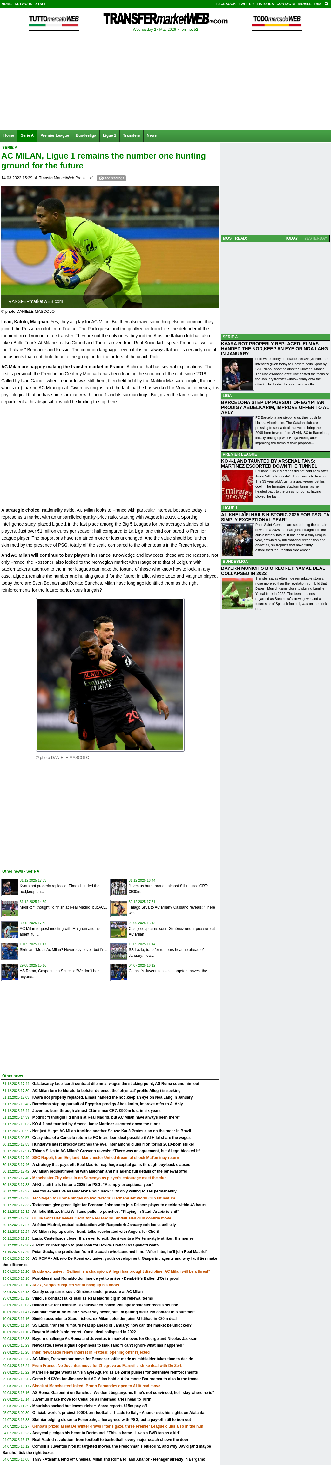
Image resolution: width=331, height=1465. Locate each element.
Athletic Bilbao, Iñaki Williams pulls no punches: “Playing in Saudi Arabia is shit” (105, 1211)
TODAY (291, 238)
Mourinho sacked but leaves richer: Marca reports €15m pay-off (89, 1406)
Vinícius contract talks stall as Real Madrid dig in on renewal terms (92, 1298)
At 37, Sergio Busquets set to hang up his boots (75, 1285)
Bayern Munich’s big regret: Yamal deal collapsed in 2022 (84, 1332)
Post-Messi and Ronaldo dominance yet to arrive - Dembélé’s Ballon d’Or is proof (105, 1278)
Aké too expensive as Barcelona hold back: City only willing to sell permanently (104, 1191)
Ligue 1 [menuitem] (109, 135)
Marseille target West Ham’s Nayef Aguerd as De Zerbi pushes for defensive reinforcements (115, 1372)
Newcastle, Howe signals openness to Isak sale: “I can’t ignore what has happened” (108, 1345)
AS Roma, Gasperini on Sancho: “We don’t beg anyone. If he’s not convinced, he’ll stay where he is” (123, 1392)
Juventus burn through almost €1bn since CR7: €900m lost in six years (96, 1110)
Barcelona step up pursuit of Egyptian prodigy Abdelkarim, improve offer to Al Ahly (107, 1104)
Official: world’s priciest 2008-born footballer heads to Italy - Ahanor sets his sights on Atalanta (118, 1412)
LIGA (227, 395)
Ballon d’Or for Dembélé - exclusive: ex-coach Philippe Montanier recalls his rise (105, 1305)
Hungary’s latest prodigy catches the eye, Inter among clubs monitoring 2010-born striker (113, 1144)
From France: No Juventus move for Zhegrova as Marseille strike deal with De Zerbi (108, 1365)
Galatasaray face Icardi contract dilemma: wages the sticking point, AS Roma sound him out (115, 1083)
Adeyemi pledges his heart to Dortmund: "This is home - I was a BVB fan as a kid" (106, 1433)
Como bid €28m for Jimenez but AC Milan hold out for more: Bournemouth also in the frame (115, 1379)
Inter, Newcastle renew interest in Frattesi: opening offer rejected (91, 1352)
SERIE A (230, 337)
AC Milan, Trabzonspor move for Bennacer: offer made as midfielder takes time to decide (112, 1359)
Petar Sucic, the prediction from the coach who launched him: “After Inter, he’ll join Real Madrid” (119, 1252)
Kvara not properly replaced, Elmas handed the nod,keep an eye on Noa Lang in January (112, 1097)
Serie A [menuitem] (27, 135)
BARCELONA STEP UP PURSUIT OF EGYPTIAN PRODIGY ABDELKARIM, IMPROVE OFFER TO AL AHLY (275, 407)
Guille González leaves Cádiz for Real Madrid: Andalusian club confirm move (101, 1218)
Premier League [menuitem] (54, 135)
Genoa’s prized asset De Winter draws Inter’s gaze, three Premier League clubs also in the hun (117, 1426)
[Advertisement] (49, 817)
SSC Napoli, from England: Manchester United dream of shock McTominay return (105, 1157)
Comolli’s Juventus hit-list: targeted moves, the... (169, 971)
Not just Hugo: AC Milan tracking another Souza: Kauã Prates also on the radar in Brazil (111, 1131)
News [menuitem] (152, 135)
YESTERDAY (315, 238)
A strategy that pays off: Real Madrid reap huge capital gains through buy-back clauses (111, 1164)
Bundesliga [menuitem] (86, 135)
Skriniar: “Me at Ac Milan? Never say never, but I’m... (64, 950)
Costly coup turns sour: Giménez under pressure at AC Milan (87, 1292)
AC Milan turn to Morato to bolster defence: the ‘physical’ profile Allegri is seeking (106, 1090)
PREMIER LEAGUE (240, 454)
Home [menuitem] (8, 135)
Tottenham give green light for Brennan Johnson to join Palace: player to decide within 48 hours (119, 1205)
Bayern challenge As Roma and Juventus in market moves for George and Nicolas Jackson (115, 1339)
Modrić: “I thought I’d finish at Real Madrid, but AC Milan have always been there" (106, 1117)
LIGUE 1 (230, 508)
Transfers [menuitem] (131, 135)
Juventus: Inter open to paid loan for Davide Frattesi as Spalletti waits (95, 1245)
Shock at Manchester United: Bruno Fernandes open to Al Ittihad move (96, 1386)
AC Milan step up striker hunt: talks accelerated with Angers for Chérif (95, 1231)
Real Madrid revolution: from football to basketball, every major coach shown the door (110, 1439)
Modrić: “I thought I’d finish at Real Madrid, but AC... (63, 907)
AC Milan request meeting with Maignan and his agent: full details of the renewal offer (109, 1171)
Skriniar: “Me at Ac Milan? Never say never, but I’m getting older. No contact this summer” (114, 1312)
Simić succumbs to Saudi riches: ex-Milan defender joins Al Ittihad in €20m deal (104, 1319)
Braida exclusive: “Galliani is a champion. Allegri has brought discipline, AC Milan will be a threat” (121, 1271)
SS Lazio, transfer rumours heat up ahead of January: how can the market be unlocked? (112, 1325)
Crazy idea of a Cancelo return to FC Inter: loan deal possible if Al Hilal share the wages (111, 1137)
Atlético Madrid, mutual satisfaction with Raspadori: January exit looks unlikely (104, 1225)
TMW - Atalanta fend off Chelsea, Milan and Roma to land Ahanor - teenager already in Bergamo (119, 1459)
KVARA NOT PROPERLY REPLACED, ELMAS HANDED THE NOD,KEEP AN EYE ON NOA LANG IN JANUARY (274, 348)
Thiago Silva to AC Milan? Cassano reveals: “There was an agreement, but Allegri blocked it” (116, 1151)
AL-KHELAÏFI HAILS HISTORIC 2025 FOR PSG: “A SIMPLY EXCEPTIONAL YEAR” (275, 517)
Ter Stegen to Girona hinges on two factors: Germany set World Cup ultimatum (103, 1198)
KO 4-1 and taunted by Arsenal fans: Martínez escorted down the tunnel (97, 1124)
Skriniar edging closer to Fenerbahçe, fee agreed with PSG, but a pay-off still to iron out (111, 1419)
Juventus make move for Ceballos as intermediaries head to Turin (92, 1399)
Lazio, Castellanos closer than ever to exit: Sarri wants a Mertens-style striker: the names (113, 1238)
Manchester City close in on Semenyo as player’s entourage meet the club (99, 1178)
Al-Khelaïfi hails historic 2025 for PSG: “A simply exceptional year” (92, 1184)
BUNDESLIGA (235, 561)
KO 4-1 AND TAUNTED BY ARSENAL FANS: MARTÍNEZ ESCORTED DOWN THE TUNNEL (269, 463)
